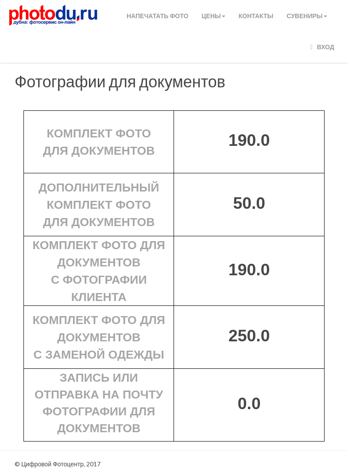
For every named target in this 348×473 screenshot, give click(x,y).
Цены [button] (213, 16)
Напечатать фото (157, 16)
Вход (322, 47)
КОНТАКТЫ (256, 16)
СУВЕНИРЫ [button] (306, 16)
